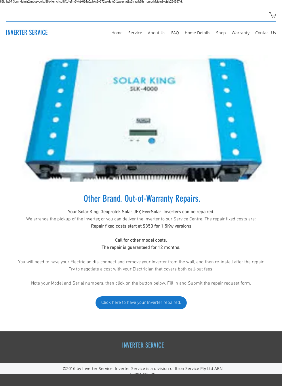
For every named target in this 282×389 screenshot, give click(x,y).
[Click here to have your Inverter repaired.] (141, 302)
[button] (272, 15)
